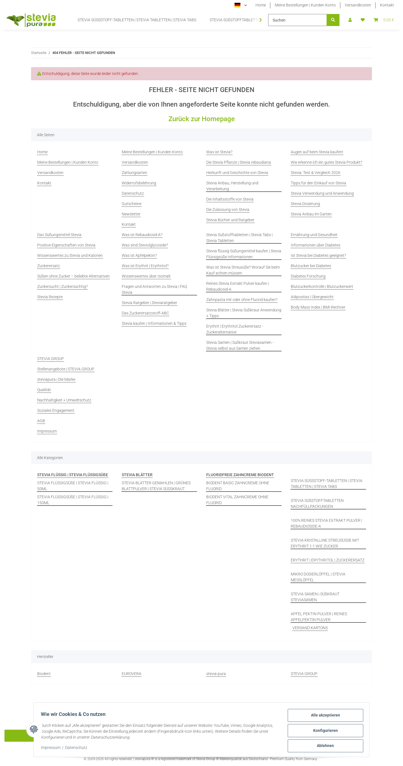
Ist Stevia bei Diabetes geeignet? (318, 255)
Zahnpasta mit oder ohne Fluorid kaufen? (241, 299)
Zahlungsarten (134, 172)
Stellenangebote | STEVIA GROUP (65, 369)
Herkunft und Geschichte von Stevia (237, 172)
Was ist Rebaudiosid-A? (142, 234)
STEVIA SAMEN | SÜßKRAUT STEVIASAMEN (315, 597)
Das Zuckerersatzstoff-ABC (145, 313)
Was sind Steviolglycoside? (145, 245)
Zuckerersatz (48, 266)
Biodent (44, 673)
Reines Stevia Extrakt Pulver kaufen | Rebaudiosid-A (237, 286)
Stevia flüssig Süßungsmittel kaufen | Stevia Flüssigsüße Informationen (243, 254)
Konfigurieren (323, 731)
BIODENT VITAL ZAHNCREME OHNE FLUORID (237, 500)
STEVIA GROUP (50, 358)
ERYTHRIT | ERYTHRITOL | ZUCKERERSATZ (327, 560)
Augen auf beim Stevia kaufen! (317, 152)
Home (261, 5)
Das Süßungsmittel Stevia (59, 234)
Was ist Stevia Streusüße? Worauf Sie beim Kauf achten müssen (243, 270)
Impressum (52, 748)
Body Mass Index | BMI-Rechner (318, 307)
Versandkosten (358, 5)
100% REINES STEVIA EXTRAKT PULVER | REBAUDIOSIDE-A (326, 523)
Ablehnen (323, 746)
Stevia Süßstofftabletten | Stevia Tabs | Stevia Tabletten (239, 237)
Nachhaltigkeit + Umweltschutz (64, 400)
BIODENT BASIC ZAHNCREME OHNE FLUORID (237, 486)
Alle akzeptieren (323, 717)
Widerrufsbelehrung (139, 183)
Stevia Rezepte (50, 297)
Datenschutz (78, 748)
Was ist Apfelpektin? (139, 255)
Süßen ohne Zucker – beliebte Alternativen (73, 276)
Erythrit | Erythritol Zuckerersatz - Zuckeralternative (234, 329)
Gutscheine (131, 203)
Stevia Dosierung (305, 203)
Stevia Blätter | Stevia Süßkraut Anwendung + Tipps (243, 313)
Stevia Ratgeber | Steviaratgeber (149, 302)
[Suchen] (297, 20)
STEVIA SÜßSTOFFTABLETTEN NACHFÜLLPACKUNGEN (317, 503)
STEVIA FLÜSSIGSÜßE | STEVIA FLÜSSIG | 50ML (72, 486)
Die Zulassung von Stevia (227, 209)
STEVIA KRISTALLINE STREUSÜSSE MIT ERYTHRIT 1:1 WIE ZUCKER (325, 543)
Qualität (44, 389)
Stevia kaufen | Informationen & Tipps (154, 323)
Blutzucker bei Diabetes (311, 266)
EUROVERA (131, 673)
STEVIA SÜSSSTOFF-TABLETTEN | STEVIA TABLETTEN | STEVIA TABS (326, 483)
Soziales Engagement (55, 410)
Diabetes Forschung (308, 276)
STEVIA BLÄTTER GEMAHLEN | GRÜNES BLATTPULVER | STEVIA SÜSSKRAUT (156, 486)
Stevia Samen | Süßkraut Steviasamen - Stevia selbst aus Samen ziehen (239, 345)
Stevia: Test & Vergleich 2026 (315, 172)
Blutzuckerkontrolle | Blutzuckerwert (322, 286)
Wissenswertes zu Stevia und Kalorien (70, 255)
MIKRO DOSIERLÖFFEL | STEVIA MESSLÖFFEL (318, 577)
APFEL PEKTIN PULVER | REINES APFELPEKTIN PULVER (319, 617)
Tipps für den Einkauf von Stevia (318, 183)
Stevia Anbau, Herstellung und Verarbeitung (232, 186)
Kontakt (387, 5)
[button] (350, 20)
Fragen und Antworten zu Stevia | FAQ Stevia (154, 289)
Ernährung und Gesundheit (314, 234)
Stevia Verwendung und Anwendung (322, 193)
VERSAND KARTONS (310, 628)
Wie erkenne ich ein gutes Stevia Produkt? (326, 162)
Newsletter (131, 214)
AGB (41, 421)
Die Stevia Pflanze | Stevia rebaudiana (238, 162)
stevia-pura (216, 673)
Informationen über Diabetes (315, 245)
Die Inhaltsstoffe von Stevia (230, 199)
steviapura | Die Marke (56, 379)
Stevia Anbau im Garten (311, 214)
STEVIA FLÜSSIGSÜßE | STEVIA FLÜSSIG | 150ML (72, 500)
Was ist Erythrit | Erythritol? (145, 266)
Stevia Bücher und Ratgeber (230, 220)
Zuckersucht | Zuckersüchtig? (62, 286)
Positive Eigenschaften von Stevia (66, 245)
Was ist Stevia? (219, 152)
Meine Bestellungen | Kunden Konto (305, 5)
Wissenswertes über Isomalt (146, 276)
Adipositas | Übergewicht (312, 297)
